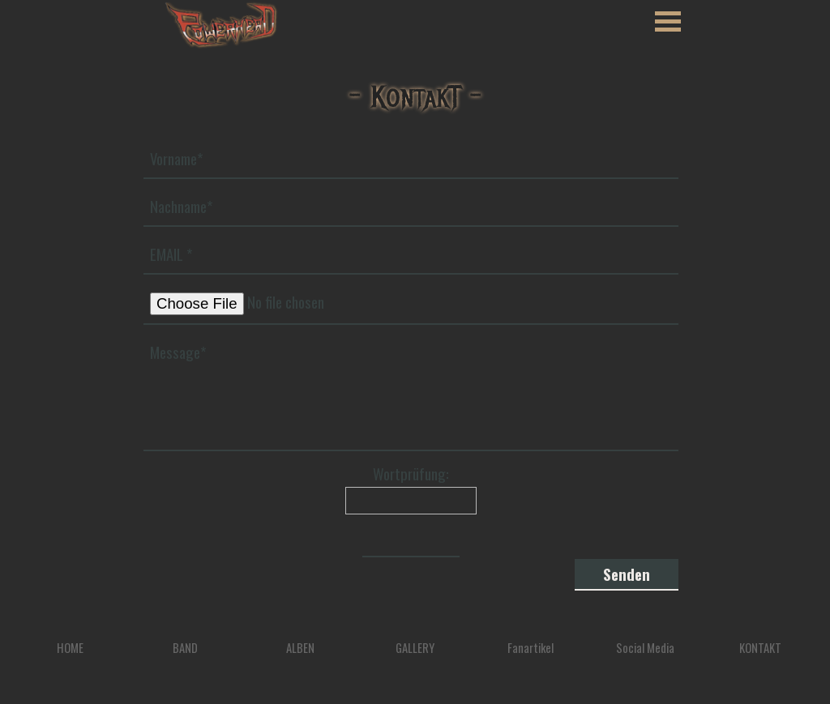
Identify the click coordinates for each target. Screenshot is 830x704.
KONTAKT (760, 647)
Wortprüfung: (411, 473)
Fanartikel (530, 647)
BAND (185, 647)
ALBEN (300, 647)
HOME (70, 647)
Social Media (645, 647)
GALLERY (415, 647)
